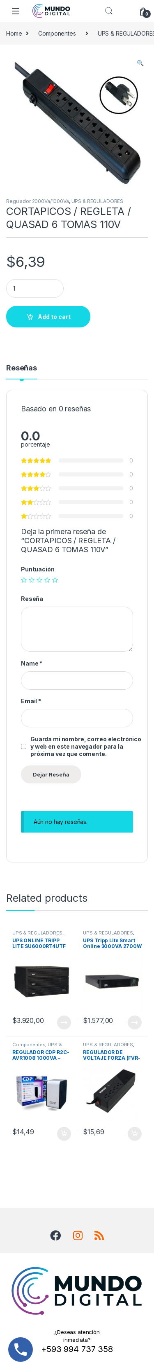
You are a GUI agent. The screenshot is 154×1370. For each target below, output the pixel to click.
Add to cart (54, 316)
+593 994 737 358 (77, 1349)
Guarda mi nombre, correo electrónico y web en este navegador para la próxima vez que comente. (85, 746)
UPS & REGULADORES (97, 201)
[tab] (21, 371)
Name (31, 663)
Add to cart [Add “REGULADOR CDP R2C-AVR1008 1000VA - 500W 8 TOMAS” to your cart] (64, 1134)
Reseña (32, 598)
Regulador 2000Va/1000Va (37, 201)
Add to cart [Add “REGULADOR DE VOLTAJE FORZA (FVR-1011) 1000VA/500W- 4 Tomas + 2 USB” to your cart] (135, 1134)
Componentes (57, 33)
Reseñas (21, 368)
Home (14, 33)
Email (31, 700)
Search (108, 11)
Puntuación (38, 569)
